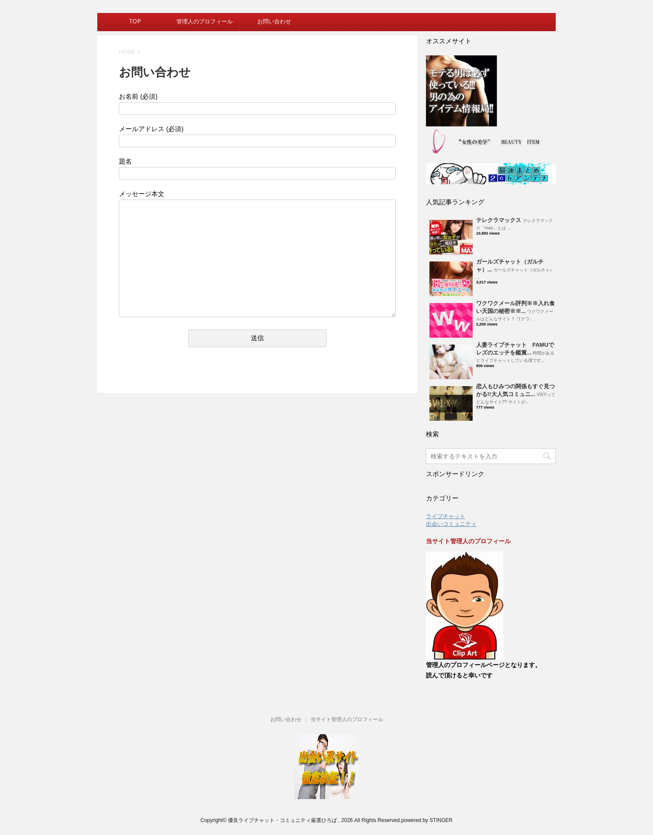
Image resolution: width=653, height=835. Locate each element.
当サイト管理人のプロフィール (346, 719)
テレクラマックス (498, 220)
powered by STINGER (427, 820)
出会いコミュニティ (451, 524)
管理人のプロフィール (204, 22)
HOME (127, 51)
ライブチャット (445, 516)
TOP (135, 22)
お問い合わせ (274, 22)
